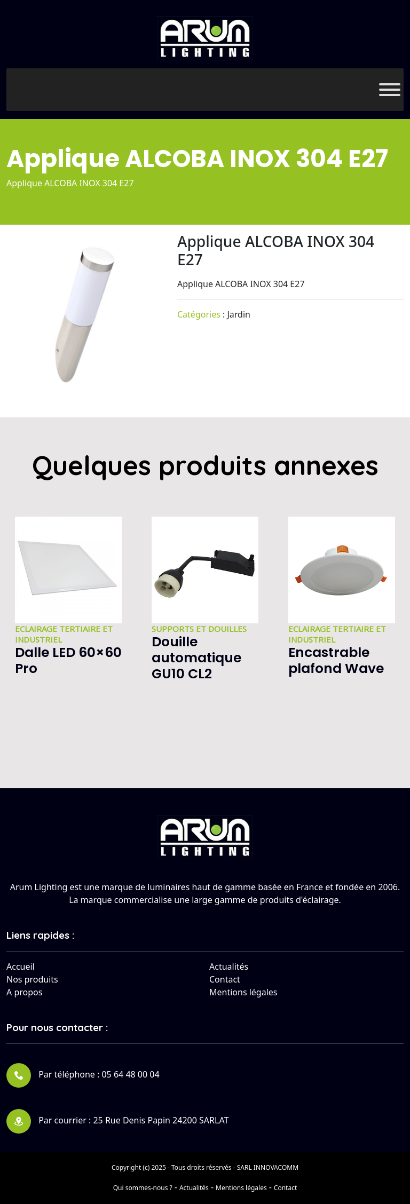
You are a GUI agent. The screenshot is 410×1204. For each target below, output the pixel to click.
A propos (24, 992)
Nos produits (32, 979)
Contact (224, 979)
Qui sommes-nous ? (142, 1187)
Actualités (228, 966)
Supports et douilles (199, 628)
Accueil (20, 966)
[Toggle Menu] (389, 89)
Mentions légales (243, 992)
